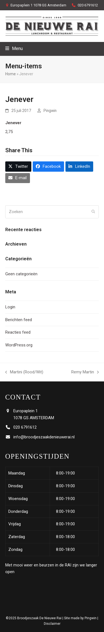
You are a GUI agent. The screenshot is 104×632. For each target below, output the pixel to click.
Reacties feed (18, 332)
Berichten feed (18, 319)
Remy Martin (85, 372)
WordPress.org (18, 345)
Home (10, 74)
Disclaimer (52, 624)
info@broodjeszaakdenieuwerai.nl (44, 436)
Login (10, 306)
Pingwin (50, 110)
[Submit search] (93, 212)
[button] (14, 48)
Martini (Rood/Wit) (24, 372)
